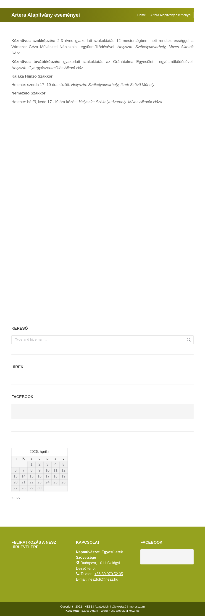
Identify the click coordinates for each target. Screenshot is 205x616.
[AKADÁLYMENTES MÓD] (199, 5)
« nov (15, 497)
